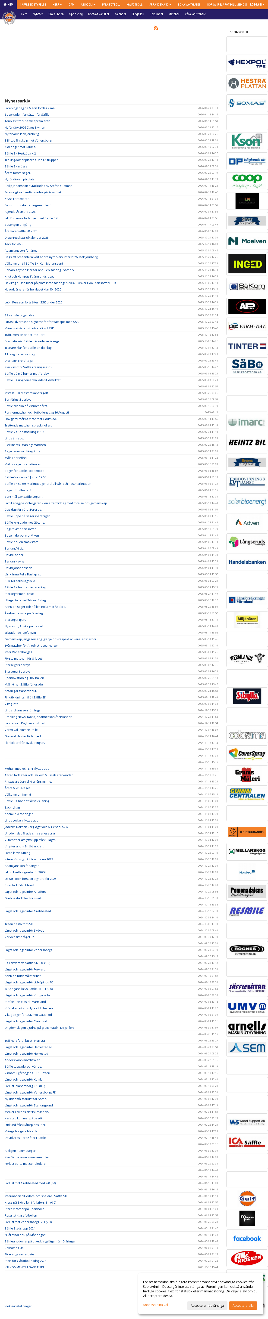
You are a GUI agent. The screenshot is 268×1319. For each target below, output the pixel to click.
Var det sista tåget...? (19, 937)
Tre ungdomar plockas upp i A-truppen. (32, 160)
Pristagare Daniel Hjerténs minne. (28, 781)
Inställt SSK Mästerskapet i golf (26, 393)
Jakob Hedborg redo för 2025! (25, 872)
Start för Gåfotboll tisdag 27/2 (25, 1261)
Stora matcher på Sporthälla (24, 1209)
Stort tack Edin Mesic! (19, 885)
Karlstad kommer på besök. (24, 1118)
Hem (8, 4)
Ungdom (88, 4)
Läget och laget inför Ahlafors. (26, 892)
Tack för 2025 (14, 244)
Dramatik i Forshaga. (19, 360)
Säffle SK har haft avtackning (25, 587)
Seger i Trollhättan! (18, 490)
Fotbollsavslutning (17, 853)
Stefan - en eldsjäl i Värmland (25, 1002)
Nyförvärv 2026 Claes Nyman (25, 127)
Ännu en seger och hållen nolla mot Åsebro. (35, 607)
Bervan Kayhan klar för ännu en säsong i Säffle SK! (40, 270)
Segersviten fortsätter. (20, 529)
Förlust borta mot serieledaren (26, 1163)
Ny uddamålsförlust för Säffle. (26, 1099)
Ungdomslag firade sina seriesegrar (30, 833)
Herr (57, 4)
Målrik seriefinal (16, 458)
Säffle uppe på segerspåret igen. (28, 516)
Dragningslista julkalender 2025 (27, 237)
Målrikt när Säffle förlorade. (24, 684)
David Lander (14, 555)
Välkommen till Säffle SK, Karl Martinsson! (34, 263)
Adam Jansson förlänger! (22, 250)
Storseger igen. (15, 620)
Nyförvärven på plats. (20, 179)
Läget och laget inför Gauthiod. (26, 1021)
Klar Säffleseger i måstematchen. (28, 1157)
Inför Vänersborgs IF (19, 652)
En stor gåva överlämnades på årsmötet (33, 192)
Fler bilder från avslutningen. (25, 743)
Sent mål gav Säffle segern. (24, 496)
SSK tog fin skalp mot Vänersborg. (28, 140)
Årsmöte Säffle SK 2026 (21, 231)
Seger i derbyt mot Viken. (22, 535)
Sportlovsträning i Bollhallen (24, 678)
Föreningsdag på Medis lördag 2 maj (30, 108)
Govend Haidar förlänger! (23, 736)
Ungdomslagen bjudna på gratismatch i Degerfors (40, 1028)
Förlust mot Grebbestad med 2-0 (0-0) (30, 1183)
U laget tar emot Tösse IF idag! (25, 600)
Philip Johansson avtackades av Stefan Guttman (39, 186)
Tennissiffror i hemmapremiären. (28, 121)
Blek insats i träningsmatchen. (26, 445)
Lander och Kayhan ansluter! (25, 723)
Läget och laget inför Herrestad (26, 1053)
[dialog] (200, 1293)
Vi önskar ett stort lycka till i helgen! (29, 1008)
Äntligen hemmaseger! (20, 1151)
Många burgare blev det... (23, 1131)
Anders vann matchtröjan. (23, 1060)
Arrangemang (160, 4)
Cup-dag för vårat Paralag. (23, 509)
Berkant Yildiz (14, 548)
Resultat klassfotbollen (21, 1215)
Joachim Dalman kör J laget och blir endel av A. (37, 827)
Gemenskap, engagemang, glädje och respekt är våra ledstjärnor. (51, 639)
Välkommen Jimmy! (18, 794)
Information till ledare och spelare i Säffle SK (36, 1196)
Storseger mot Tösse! (20, 594)
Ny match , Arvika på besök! (24, 626)
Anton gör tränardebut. (21, 691)
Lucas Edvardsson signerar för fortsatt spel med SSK (42, 322)
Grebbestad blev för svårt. (23, 898)
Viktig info (11, 704)
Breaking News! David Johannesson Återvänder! (38, 717)
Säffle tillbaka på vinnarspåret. (26, 406)
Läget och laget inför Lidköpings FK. (29, 982)
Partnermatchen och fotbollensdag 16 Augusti (37, 412)
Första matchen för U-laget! (24, 658)
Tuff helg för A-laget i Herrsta (25, 1040)
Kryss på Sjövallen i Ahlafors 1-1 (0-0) (30, 1202)
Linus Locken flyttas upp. (22, 820)
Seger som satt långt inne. (23, 451)
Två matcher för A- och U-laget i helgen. (32, 645)
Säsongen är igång (18, 224)
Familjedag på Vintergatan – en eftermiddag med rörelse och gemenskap (56, 503)
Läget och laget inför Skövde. (25, 930)
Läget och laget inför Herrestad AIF (29, 1047)
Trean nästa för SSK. (19, 924)
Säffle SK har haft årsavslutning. (27, 801)
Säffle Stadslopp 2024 (20, 1228)
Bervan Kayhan (15, 561)
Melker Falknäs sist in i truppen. (27, 1112)
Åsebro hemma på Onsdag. (24, 613)
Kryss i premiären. (17, 199)
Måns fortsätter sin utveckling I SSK (29, 328)
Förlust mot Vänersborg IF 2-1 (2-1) (28, 1222)
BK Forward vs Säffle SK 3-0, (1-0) (27, 963)
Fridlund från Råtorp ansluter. (25, 1125)
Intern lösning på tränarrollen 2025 (29, 859)
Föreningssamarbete (19, 1254)
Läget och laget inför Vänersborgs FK (30, 1092)
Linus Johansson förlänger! (23, 710)
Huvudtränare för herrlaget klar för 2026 (33, 289)
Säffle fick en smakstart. (21, 542)
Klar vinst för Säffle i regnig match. (28, 367)
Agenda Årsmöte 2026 (20, 212)
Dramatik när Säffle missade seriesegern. (34, 341)
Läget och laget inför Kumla (24, 1079)
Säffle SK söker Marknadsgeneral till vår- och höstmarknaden (48, 484)
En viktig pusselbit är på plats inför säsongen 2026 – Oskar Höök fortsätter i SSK (60, 283)
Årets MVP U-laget (17, 788)
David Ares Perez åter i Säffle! (26, 1138)
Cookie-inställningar (17, 1306)
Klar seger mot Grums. (20, 147)
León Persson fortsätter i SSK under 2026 (33, 302)
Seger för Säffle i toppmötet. (24, 471)
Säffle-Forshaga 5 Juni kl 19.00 (25, 477)
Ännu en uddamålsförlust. (23, 976)
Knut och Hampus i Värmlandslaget (29, 276)
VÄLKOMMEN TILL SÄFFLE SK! (24, 1267)
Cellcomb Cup (14, 1248)
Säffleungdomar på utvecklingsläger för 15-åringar (40, 1241)
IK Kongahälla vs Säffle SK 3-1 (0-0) (29, 989)
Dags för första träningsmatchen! (28, 205)
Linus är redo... (15, 438)
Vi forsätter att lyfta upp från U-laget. (30, 840)
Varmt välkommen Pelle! (21, 730)
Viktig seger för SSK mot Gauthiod (28, 1015)
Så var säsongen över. (20, 315)
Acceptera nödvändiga (207, 1305)
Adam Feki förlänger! (19, 814)
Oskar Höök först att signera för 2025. (31, 879)
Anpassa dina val (155, 1305)
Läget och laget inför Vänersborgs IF (30, 950)
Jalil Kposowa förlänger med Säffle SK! (31, 218)
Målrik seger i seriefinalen (23, 464)
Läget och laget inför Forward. (25, 969)
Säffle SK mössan (17, 166)
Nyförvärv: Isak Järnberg (22, 134)
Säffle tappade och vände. (23, 1066)
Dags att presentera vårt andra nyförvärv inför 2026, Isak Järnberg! (51, 257)
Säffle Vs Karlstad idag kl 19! (24, 432)
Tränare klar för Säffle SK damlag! (28, 348)
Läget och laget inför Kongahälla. (27, 995)
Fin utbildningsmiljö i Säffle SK (25, 697)
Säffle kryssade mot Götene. (25, 522)
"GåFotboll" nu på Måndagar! (25, 1235)
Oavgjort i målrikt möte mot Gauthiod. (31, 419)
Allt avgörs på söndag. (20, 354)
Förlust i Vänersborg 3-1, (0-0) (25, 1086)
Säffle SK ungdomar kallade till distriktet (32, 380)
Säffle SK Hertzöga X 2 (20, 153)
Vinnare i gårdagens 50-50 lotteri (27, 1073)
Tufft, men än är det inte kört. (25, 335)
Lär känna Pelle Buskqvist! (23, 574)
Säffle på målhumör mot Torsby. (27, 373)
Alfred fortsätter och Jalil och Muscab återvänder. (39, 775)
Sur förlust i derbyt (18, 399)
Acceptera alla (243, 1305)
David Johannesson (18, 568)
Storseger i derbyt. (18, 665)
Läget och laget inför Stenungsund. (29, 1105)
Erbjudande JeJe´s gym (20, 632)
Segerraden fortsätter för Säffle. (27, 114)
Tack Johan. (13, 807)
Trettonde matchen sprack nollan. (28, 425)
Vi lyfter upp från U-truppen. (24, 846)
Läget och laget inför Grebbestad (28, 911)
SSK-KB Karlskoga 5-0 (20, 581)
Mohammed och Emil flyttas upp (27, 768)
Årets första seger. (18, 173)
